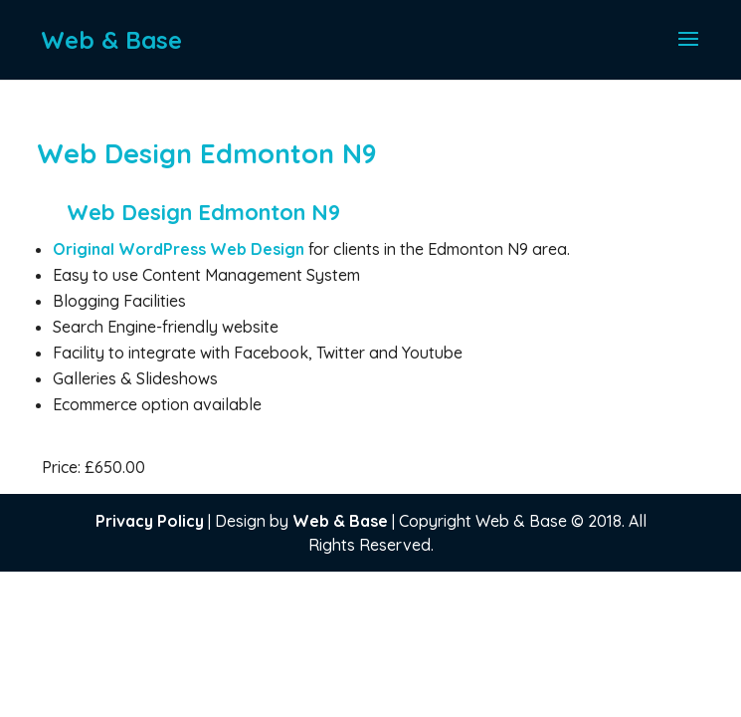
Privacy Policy (149, 521)
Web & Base (340, 521)
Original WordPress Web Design (180, 249)
